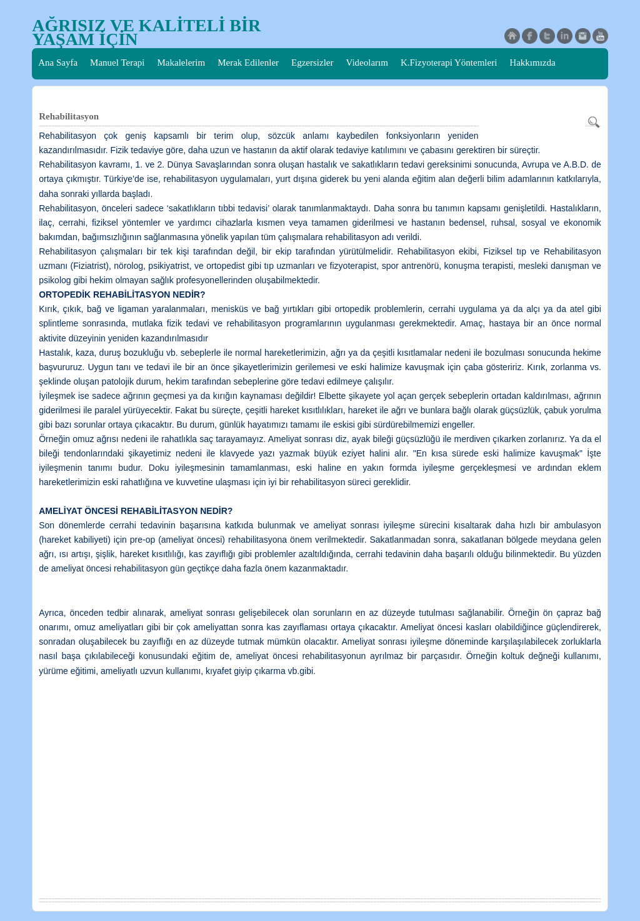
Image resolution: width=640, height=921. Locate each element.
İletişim (110, 93)
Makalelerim (182, 63)
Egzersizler (312, 63)
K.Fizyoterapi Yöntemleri (449, 63)
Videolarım (367, 63)
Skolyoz (153, 93)
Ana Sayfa (58, 63)
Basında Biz (61, 93)
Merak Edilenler (248, 63)
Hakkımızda (532, 63)
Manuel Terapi (117, 63)
